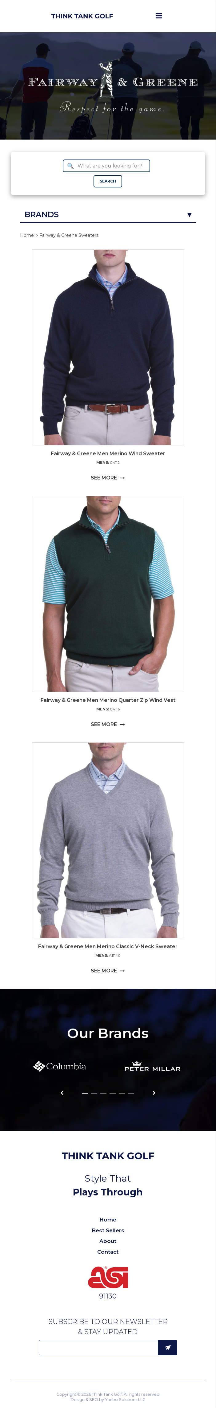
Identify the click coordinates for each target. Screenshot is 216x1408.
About (107, 1241)
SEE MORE (108, 478)
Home (27, 235)
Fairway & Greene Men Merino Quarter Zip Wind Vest (108, 700)
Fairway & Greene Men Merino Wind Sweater (108, 453)
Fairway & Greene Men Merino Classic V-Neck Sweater (108, 946)
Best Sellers (108, 1230)
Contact (107, 1252)
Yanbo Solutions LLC (125, 1399)
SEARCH (108, 181)
